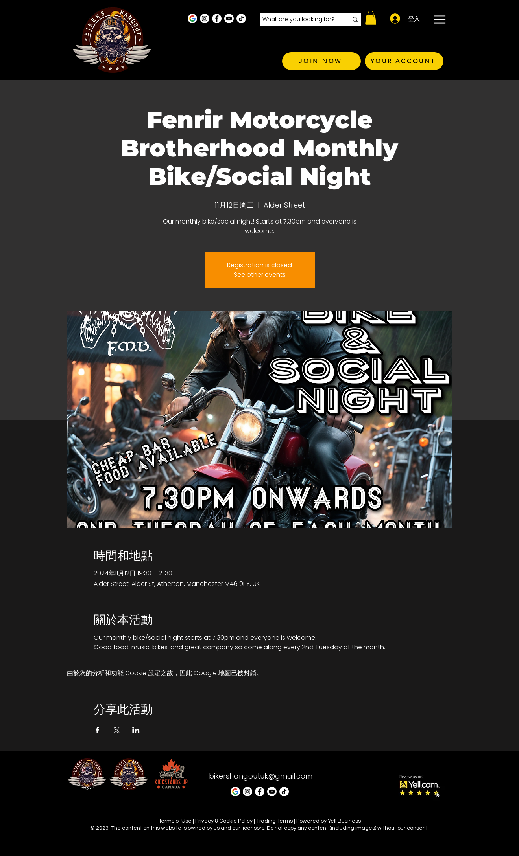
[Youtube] (229, 18)
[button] (371, 18)
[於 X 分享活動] (116, 730)
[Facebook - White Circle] (217, 18)
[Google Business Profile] (192, 18)
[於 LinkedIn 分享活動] (136, 730)
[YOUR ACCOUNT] (404, 61)
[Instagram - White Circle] (204, 18)
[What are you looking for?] (299, 20)
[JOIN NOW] (321, 61)
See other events (260, 274)
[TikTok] (241, 18)
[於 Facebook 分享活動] (97, 730)
